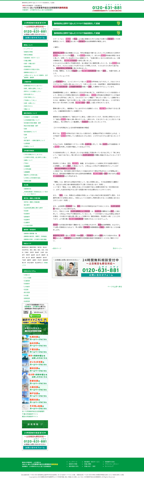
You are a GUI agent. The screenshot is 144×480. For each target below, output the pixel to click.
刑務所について (29, 146)
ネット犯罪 (27, 278)
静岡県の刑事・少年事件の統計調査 (35, 239)
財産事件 (27, 214)
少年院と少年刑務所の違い (32, 178)
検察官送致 (27, 181)
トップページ (27, 15)
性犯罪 (26, 211)
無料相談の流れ (54, 15)
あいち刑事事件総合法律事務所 (33, 411)
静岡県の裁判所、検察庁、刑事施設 (35, 236)
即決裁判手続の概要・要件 (32, 123)
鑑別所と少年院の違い (31, 175)
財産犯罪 (27, 301)
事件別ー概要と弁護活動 (32, 202)
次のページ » (117, 248)
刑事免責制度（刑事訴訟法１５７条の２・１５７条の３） (36, 193)
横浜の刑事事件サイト (30, 416)
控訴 (25, 135)
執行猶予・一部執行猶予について (34, 140)
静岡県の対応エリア (30, 72)
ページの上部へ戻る (115, 286)
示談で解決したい (29, 97)
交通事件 (27, 222)
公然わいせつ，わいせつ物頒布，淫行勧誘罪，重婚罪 (36, 76)
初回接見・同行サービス (69, 15)
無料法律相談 (28, 55)
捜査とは (27, 109)
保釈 (25, 129)
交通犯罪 (27, 281)
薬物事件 (27, 217)
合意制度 (27, 143)
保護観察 (27, 166)
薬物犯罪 (27, 298)
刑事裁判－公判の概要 (31, 117)
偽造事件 (27, 220)
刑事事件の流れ (114, 15)
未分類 (26, 295)
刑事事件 (27, 284)
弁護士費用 (84, 15)
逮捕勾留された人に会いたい (33, 86)
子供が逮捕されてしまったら (33, 154)
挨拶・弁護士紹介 (29, 63)
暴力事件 (27, 205)
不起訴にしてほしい (30, 100)
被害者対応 (27, 189)
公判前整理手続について (32, 120)
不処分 (26, 163)
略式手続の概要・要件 (31, 126)
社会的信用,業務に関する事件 (33, 208)
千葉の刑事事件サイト (30, 414)
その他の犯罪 (28, 225)
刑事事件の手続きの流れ (32, 69)
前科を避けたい (29, 94)
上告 (25, 138)
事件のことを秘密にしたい (32, 91)
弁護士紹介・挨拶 (99, 15)
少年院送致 (27, 169)
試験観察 (27, 172)
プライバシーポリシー (112, 464)
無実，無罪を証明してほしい (33, 88)
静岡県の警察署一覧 (30, 233)
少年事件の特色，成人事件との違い (35, 157)
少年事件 (27, 287)
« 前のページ (56, 248)
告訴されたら (28, 106)
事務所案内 (27, 66)
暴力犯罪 (27, 292)
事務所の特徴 (39, 15)
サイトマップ (109, 466)
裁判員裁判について (30, 132)
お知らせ (27, 275)
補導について (28, 160)
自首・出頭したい (29, 103)
